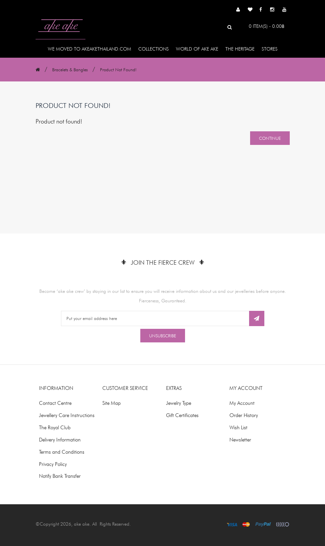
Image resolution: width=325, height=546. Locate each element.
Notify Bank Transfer (60, 476)
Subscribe (256, 318)
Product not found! (118, 69)
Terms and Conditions (61, 452)
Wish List (238, 428)
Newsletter (240, 440)
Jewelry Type (178, 403)
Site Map (111, 403)
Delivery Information (60, 440)
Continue (270, 138)
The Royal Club (54, 428)
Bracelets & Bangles (70, 69)
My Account (242, 403)
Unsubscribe (162, 335)
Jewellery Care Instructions (67, 415)
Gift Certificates (182, 415)
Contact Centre (55, 403)
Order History (243, 415)
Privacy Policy (53, 464)
